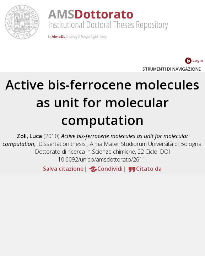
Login (194, 60)
